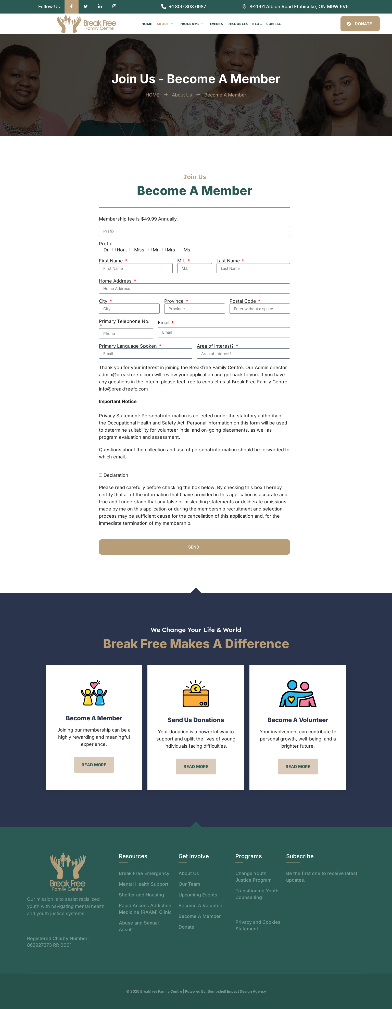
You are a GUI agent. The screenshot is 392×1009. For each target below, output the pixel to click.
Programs (193, 24)
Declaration (116, 475)
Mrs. (171, 249)
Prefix (105, 243)
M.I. (181, 261)
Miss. (140, 249)
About (166, 24)
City (104, 301)
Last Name (229, 261)
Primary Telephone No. (124, 321)
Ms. (188, 249)
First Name (111, 261)
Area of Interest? (216, 346)
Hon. (122, 249)
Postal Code (243, 301)
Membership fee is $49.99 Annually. (138, 219)
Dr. (107, 249)
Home (149, 23)
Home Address (116, 281)
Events (216, 23)
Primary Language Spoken (128, 346)
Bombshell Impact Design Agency (237, 991)
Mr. (156, 249)
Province (174, 301)
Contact (273, 23)
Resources (237, 23)
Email (164, 322)
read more (94, 764)
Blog (256, 23)
